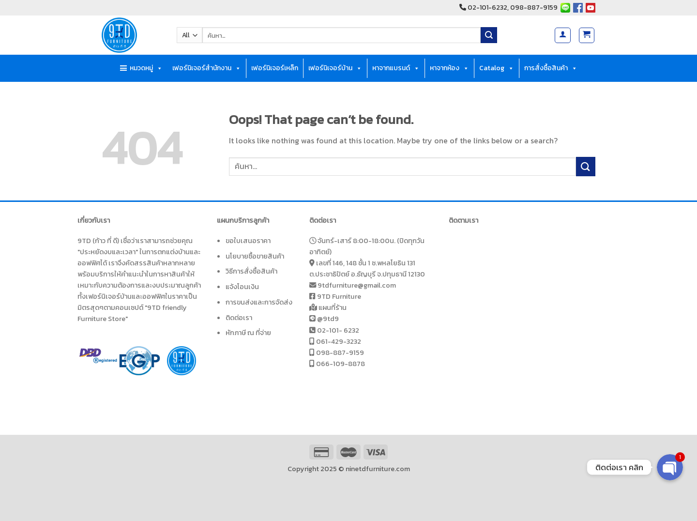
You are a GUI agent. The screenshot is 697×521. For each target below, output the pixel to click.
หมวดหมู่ (146, 68)
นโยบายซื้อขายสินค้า (255, 256)
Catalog (496, 68)
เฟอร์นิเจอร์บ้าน (335, 68)
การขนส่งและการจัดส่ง (259, 302)
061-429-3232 (338, 341)
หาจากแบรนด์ (396, 68)
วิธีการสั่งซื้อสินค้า (251, 271)
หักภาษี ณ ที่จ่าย (248, 332)
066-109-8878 (340, 363)
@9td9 (328, 318)
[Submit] (489, 35)
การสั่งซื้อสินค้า (550, 68)
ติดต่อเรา (239, 317)
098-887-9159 (340, 352)
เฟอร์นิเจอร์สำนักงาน (206, 68)
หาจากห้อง (449, 68)
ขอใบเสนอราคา (248, 240)
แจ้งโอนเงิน (242, 286)
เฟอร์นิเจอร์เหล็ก (274, 68)
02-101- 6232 (338, 330)
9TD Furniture (339, 296)
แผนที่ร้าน (332, 307)
